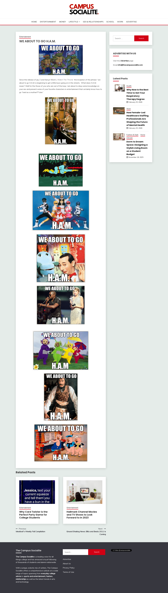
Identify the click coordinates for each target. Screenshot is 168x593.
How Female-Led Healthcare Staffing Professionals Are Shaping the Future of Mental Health (137, 119)
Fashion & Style (132, 135)
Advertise (131, 22)
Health (128, 86)
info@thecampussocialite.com (130, 65)
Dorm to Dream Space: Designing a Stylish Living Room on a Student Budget (137, 148)
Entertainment (48, 22)
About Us (67, 563)
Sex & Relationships (93, 22)
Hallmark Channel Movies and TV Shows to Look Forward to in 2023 (82, 514)
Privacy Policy (69, 568)
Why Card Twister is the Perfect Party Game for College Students (33, 514)
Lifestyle (73, 22)
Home (34, 22)
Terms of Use (68, 572)
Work (120, 22)
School (110, 22)
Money (62, 22)
